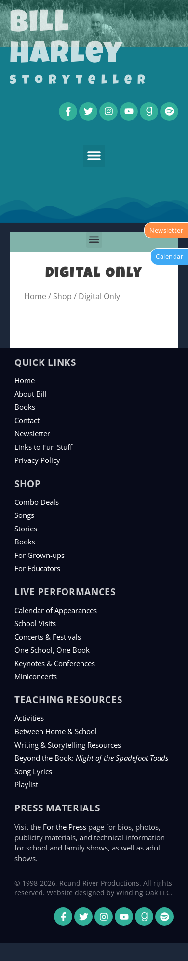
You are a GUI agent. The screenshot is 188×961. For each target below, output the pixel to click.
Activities (29, 718)
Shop (62, 296)
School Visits (35, 623)
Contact (27, 420)
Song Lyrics (33, 771)
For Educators (37, 568)
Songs (24, 515)
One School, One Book (52, 650)
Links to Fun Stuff (43, 447)
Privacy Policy (37, 460)
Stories (25, 528)
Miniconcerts (35, 676)
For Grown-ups (39, 555)
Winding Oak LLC (143, 892)
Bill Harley (66, 40)
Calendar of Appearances (55, 610)
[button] (94, 156)
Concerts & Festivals (47, 636)
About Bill (30, 394)
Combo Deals (36, 502)
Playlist (26, 784)
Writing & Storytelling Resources (67, 745)
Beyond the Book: (91, 758)
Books (24, 407)
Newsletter (32, 433)
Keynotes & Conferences (54, 663)
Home (35, 296)
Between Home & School (55, 731)
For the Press (64, 827)
